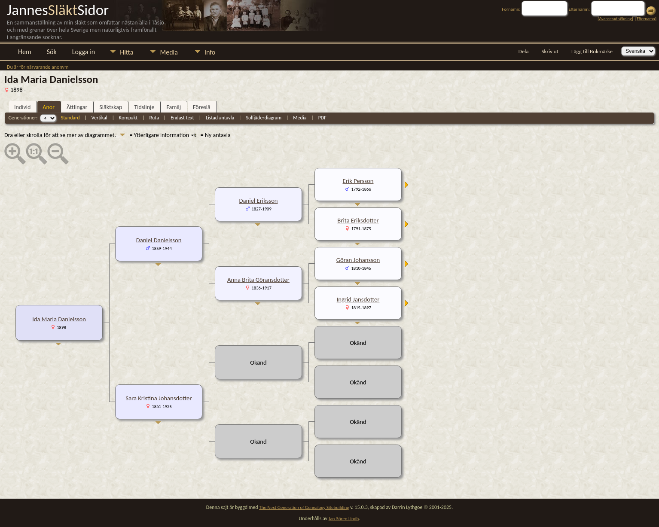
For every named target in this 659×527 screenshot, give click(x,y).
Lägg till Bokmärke (592, 51)
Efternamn (646, 18)
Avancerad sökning (615, 18)
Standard (70, 118)
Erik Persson (358, 181)
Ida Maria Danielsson (59, 319)
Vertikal (99, 118)
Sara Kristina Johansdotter (158, 398)
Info (209, 52)
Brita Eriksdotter (357, 220)
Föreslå (202, 107)
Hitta (126, 52)
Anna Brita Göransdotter (258, 279)
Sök (52, 52)
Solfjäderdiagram (263, 118)
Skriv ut (550, 51)
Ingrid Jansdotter (358, 299)
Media (168, 52)
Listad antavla (220, 118)
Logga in (83, 52)
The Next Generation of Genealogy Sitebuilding (304, 507)
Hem (24, 52)
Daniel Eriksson (258, 200)
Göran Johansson (358, 260)
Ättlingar (77, 107)
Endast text (182, 118)
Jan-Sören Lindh (344, 518)
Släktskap (110, 107)
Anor (49, 107)
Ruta (154, 118)
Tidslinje (144, 107)
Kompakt (128, 118)
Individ (22, 107)
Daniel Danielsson (159, 240)
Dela (524, 51)
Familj (173, 107)
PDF (322, 118)
